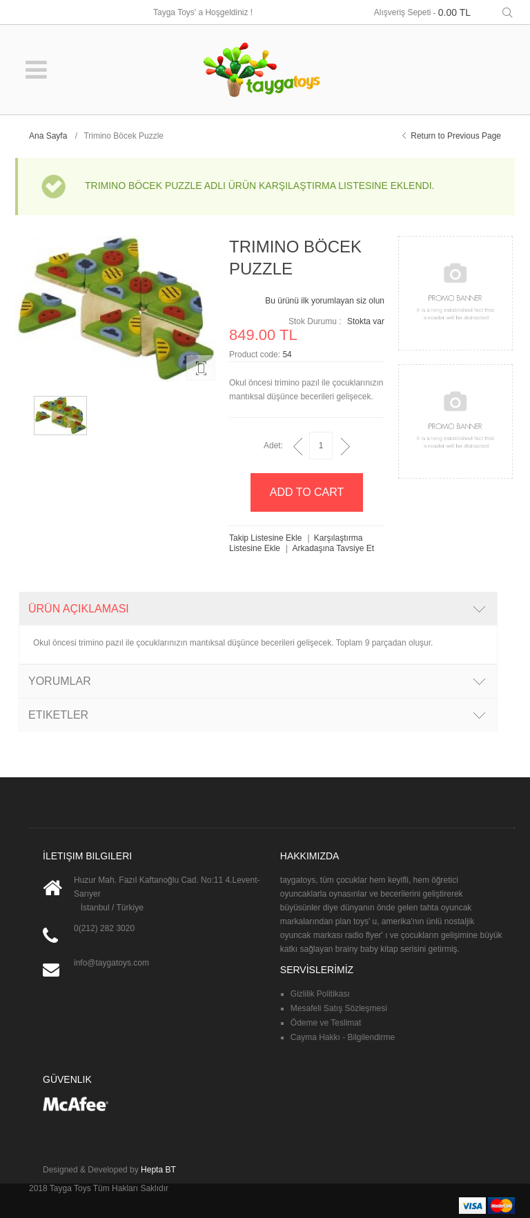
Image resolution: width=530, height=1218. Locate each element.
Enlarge (200, 368)
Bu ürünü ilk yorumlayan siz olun (324, 301)
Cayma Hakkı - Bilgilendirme (343, 1037)
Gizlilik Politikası (320, 994)
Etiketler (58, 715)
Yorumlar (59, 681)
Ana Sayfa (48, 136)
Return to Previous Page (456, 136)
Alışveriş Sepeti (402, 12)
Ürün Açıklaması (78, 609)
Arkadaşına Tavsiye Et (334, 548)
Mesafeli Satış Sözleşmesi (339, 1008)
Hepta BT (158, 1170)
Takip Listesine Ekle (265, 538)
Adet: (273, 445)
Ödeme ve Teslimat (326, 1023)
